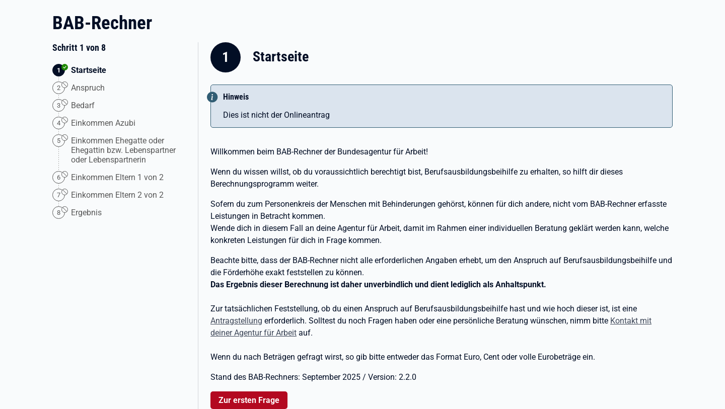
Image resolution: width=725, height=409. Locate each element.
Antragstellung (236, 320)
